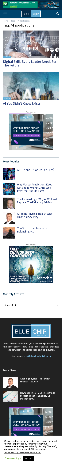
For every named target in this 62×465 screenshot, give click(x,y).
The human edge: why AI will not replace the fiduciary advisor (37, 201)
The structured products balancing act (32, 230)
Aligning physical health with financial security (35, 215)
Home (5, 21)
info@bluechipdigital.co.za (37, 356)
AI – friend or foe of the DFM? (35, 170)
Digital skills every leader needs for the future (30, 63)
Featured (7, 57)
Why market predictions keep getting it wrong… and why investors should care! (34, 188)
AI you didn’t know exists (21, 104)
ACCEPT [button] (28, 458)
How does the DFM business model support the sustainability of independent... (37, 396)
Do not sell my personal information (22, 452)
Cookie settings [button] (12, 458)
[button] (5, 14)
